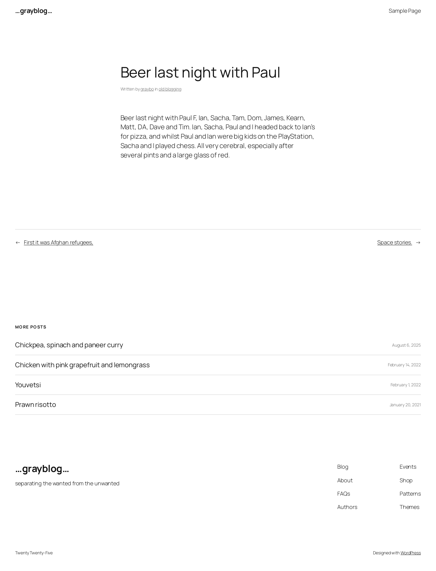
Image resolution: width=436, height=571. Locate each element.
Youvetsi (28, 385)
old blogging (170, 89)
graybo (147, 89)
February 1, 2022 (406, 385)
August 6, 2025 (406, 345)
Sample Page (405, 10)
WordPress (411, 553)
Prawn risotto (35, 404)
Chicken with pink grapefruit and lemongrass (82, 365)
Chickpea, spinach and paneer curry (69, 345)
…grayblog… (33, 10)
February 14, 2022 (404, 365)
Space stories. (394, 242)
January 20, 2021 (405, 405)
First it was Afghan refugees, (58, 242)
